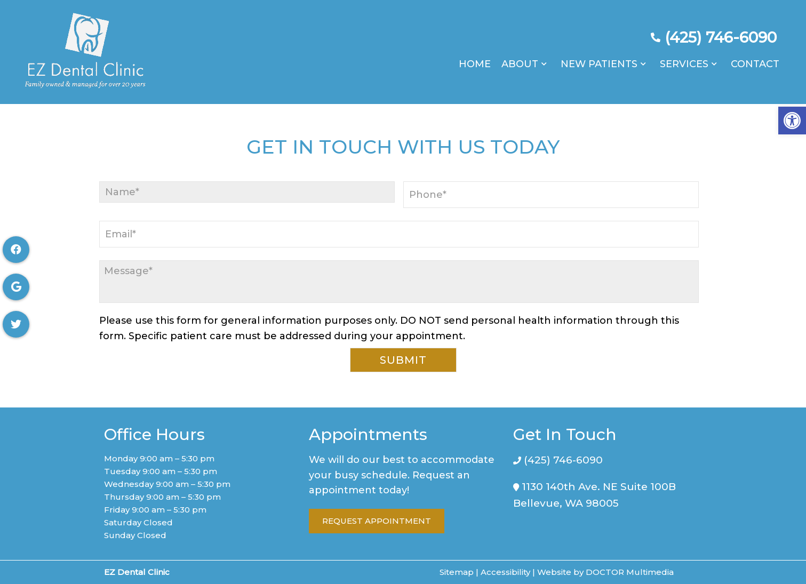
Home (475, 59)
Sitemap (457, 572)
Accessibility (505, 572)
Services (684, 59)
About (519, 59)
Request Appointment (376, 521)
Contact (755, 59)
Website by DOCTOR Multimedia (605, 572)
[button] (792, 120)
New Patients (599, 59)
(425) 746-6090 (721, 32)
